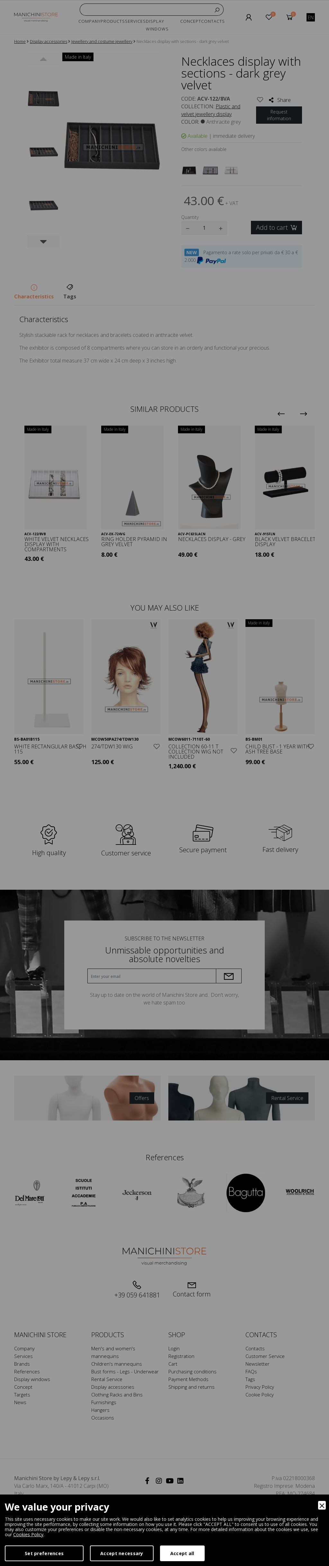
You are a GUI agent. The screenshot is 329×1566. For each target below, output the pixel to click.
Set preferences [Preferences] (44, 1553)
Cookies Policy (28, 1534)
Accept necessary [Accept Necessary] (121, 1553)
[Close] (322, 1505)
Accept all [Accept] (182, 1553)
